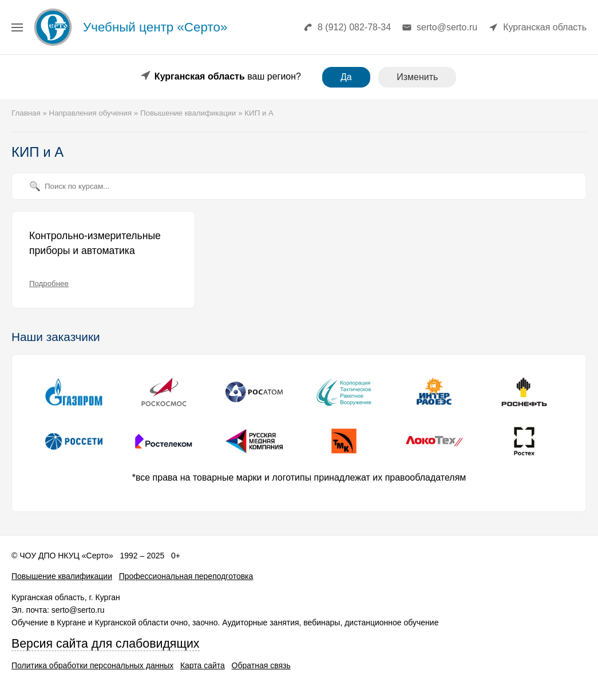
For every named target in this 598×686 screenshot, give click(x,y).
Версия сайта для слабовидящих (105, 644)
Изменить (417, 77)
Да (346, 77)
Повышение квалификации (61, 576)
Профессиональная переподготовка (186, 576)
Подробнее (49, 283)
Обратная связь (261, 665)
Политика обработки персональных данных (92, 665)
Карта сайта (202, 665)
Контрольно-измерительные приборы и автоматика (95, 243)
